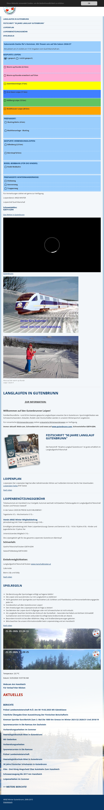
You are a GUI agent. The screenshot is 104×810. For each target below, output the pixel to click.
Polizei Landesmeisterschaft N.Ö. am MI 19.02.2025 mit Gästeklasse (34, 709)
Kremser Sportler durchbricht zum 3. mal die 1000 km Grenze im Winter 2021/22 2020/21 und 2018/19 (51, 719)
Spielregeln (8, 36)
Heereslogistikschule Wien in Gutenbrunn (22, 734)
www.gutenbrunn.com (62, 426)
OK (89, 3)
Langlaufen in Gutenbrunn (16, 19)
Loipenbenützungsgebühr (15, 31)
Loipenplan (8, 27)
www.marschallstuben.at (41, 564)
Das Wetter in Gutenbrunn (14, 214)
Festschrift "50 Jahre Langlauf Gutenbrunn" (23, 23)
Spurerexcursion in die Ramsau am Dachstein (24, 724)
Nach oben (7, 490)
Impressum (7, 802)
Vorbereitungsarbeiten (13, 744)
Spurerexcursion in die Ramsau (17, 749)
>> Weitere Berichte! (15, 786)
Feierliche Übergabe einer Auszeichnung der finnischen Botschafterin (35, 714)
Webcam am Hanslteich (14, 684)
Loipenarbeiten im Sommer (16, 779)
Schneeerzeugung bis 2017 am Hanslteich (22, 774)
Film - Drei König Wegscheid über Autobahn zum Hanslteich (31, 769)
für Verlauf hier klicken (14, 687)
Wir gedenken (10, 739)
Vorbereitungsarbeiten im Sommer (19, 729)
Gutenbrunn (8, 273)
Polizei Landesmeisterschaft (16, 754)
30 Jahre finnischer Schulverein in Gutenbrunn (25, 764)
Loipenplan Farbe (10, 486)
